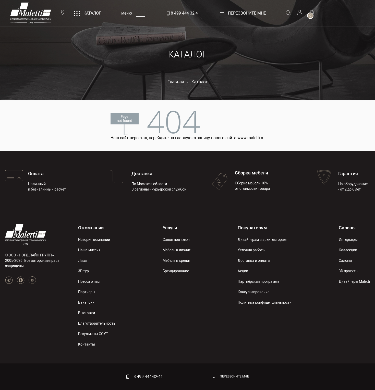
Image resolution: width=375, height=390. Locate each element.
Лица (82, 260)
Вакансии (86, 302)
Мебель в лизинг (176, 250)
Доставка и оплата (254, 260)
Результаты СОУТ (93, 334)
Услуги (170, 227)
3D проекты (348, 271)
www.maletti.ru (250, 137)
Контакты (86, 344)
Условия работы (251, 250)
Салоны (347, 227)
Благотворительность (96, 323)
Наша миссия (89, 250)
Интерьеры (348, 240)
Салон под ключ (176, 240)
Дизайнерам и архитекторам (262, 240)
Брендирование (176, 271)
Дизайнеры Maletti (354, 281)
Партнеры (86, 292)
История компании (94, 240)
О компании (91, 227)
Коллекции (348, 250)
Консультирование (253, 292)
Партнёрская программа (259, 281)
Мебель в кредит (177, 260)
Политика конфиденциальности (265, 302)
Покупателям (252, 227)
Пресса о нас (89, 281)
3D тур (83, 271)
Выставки (86, 313)
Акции (243, 271)
